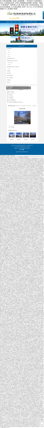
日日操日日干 (19, 188)
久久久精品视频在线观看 (35, 367)
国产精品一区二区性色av (33, 354)
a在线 (27, 367)
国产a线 (19, 171)
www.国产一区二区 (9, 417)
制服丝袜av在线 (37, 226)
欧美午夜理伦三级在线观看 (14, 310)
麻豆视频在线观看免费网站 (21, 292)
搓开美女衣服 (4, 311)
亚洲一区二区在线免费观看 (31, 200)
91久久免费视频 (38, 267)
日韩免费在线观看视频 (4, 230)
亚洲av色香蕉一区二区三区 (40, 207)
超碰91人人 (11, 246)
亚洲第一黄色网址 (29, 419)
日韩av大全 (31, 402)
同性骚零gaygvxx (31, 223)
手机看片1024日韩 (39, 379)
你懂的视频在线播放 (18, 335)
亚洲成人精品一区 (37, 237)
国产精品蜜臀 (31, 341)
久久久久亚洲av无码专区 (11, 356)
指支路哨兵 (21, 82)
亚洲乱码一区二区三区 (31, 331)
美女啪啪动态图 (33, 395)
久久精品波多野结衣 (5, 276)
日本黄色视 (15, 370)
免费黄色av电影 (22, 177)
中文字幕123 (40, 255)
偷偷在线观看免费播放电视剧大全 (8, 166)
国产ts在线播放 (6, 408)
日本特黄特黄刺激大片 (6, 164)
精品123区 (26, 292)
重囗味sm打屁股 (33, 360)
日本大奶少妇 (24, 344)
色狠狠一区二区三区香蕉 (14, 288)
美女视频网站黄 (37, 223)
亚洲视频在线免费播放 (25, 342)
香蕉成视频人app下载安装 (14, 311)
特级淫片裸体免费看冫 (19, 283)
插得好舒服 (38, 318)
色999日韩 (33, 316)
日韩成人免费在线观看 (16, 297)
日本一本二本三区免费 (11, 211)
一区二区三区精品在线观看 (31, 173)
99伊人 (3, 420)
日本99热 (41, 250)
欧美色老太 (35, 382)
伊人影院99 (13, 392)
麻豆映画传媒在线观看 (27, 383)
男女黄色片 (10, 266)
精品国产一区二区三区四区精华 (4, 221)
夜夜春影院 (33, 165)
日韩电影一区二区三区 (29, 264)
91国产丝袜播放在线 (33, 243)
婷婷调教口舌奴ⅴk (26, 298)
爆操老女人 (21, 222)
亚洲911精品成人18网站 (20, 247)
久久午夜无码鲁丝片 (37, 188)
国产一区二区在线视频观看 (20, 307)
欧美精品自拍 (6, 386)
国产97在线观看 (4, 387)
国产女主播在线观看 (7, 361)
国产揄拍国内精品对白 (40, 204)
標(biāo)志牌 (9, 64)
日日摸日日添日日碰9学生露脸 (7, 371)
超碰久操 (12, 263)
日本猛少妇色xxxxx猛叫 (10, 222)
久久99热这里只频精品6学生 (39, 262)
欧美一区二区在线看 (30, 377)
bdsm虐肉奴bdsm (2, 177)
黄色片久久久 (41, 385)
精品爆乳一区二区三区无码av (38, 240)
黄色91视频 (32, 255)
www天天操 (36, 173)
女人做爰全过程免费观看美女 (6, 198)
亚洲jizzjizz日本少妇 (31, 181)
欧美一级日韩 (29, 309)
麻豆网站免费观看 (7, 333)
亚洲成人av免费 (25, 233)
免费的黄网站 (13, 203)
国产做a (9, 425)
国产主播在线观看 (9, 395)
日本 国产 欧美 (38, 317)
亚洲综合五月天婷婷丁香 (10, 343)
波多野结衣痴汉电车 (20, 220)
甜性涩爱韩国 (6, 385)
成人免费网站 (25, 173)
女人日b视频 (11, 292)
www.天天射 (13, 228)
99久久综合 (37, 277)
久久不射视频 (32, 268)
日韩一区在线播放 (23, 224)
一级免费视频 (13, 197)
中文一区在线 (22, 196)
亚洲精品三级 (34, 306)
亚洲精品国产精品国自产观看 (16, 284)
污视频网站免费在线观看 (27, 349)
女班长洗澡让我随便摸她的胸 (25, 325)
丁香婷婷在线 (39, 333)
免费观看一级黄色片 (37, 343)
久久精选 (32, 385)
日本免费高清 (25, 198)
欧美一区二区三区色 (28, 183)
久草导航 (28, 198)
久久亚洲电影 (15, 161)
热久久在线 (31, 382)
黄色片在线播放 (36, 186)
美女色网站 (42, 228)
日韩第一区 (2, 285)
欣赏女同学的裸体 (7, 194)
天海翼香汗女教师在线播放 (20, 340)
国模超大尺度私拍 (37, 182)
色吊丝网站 (14, 215)
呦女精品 (28, 230)
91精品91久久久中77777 (21, 417)
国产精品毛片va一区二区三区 (12, 268)
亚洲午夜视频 (39, 289)
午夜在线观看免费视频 (8, 409)
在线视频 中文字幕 (22, 366)
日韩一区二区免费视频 (40, 377)
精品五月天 (19, 276)
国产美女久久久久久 (6, 171)
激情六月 (3, 336)
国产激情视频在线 (38, 171)
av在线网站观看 (13, 290)
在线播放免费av (15, 258)
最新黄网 (29, 369)
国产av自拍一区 (13, 214)
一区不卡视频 (11, 248)
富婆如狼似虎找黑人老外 (32, 277)
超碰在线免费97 (36, 385)
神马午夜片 (13, 331)
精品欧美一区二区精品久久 (15, 294)
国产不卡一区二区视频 (40, 396)
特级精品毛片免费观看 (18, 234)
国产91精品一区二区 (5, 411)
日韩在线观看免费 (30, 328)
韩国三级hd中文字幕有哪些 (18, 250)
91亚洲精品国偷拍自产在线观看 (39, 161)
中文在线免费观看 (27, 195)
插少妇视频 (23, 319)
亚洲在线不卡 (16, 322)
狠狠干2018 (42, 226)
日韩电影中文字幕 (29, 242)
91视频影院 (11, 328)
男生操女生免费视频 (18, 315)
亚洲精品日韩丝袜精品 (34, 245)
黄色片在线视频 (22, 421)
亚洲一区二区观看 (22, 211)
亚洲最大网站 (12, 325)
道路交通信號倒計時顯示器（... (21, 58)
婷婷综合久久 (21, 162)
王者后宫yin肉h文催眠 (5, 266)
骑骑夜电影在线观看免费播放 (29, 188)
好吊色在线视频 (30, 233)
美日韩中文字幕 (37, 416)
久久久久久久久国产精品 (34, 197)
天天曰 (42, 360)
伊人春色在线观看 (14, 299)
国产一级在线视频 (32, 246)
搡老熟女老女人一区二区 (23, 323)
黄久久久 (1, 302)
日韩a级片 (38, 250)
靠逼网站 (28, 396)
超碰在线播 (23, 293)
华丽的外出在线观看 (6, 239)
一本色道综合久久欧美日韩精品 (25, 243)
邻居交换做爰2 (20, 205)
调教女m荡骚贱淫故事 (28, 336)
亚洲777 (7, 348)
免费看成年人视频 (30, 241)
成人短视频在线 (12, 223)
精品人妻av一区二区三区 (28, 174)
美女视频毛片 (28, 268)
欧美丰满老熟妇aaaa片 (17, 332)
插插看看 (1, 360)
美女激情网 (3, 369)
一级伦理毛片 (4, 349)
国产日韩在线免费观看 (20, 190)
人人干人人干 (40, 302)
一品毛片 (5, 420)
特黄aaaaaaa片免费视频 (40, 374)
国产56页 (21, 263)
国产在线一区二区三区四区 (30, 251)
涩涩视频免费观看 (12, 239)
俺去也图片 (21, 165)
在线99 (11, 334)
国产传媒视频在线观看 (27, 197)
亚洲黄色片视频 (4, 256)
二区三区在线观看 (25, 208)
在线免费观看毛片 (16, 263)
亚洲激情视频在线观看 (7, 249)
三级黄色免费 (17, 162)
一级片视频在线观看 (27, 275)
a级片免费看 (2, 357)
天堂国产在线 (9, 311)
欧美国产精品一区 (25, 277)
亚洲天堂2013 (20, 180)
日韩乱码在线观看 (18, 319)
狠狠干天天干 (36, 323)
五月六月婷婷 (39, 265)
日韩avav (22, 257)
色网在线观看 (36, 359)
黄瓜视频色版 (35, 335)
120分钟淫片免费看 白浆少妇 (30, 191)
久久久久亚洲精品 (39, 239)
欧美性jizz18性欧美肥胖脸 (6, 186)
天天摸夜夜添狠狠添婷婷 (34, 225)
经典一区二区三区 (37, 256)
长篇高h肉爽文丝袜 (37, 386)
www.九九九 (40, 191)
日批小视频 (15, 292)
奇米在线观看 (17, 226)
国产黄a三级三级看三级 (24, 212)
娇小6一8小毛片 (14, 212)
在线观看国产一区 (25, 241)
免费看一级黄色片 (6, 300)
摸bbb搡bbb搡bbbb (38, 221)
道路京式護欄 (21, 73)
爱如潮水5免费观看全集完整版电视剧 (15, 224)
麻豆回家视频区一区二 (33, 317)
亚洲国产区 (18, 260)
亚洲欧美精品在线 (14, 308)
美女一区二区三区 (18, 396)
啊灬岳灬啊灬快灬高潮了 (19, 357)
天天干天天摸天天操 (11, 242)
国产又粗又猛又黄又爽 (16, 177)
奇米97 (23, 275)
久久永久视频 (12, 275)
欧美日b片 (8, 223)
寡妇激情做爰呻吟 (32, 358)
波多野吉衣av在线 (26, 178)
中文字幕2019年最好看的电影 (31, 166)
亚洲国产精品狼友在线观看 (38, 357)
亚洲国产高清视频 (19, 254)
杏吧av (14, 183)
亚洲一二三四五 (34, 170)
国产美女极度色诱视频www (34, 405)
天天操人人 (41, 331)
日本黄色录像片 (16, 204)
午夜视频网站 (25, 221)
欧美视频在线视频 (35, 271)
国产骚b (8, 368)
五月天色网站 (16, 232)
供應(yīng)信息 (32, 21)
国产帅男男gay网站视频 (34, 411)
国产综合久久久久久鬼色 (10, 204)
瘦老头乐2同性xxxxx (24, 328)
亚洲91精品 (28, 315)
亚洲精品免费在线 (14, 403)
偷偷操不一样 (8, 325)
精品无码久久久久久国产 (27, 362)
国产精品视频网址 (17, 272)
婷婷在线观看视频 (10, 394)
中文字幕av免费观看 (15, 230)
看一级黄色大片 (24, 326)
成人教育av (21, 297)
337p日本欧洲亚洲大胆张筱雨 (17, 305)
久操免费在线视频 (32, 326)
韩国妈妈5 (39, 335)
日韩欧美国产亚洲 (41, 359)
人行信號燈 (9, 52)
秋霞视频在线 (41, 220)
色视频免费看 (35, 289)
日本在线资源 (13, 264)
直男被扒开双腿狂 (27, 387)
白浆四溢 (38, 214)
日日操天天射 (6, 394)
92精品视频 (5, 213)
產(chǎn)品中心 (16, 21)
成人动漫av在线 (5, 356)
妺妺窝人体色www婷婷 (39, 315)
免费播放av (2, 409)
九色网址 (18, 163)
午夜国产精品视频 (17, 358)
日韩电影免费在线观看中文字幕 (14, 233)
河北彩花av (2, 354)
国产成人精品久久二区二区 (26, 180)
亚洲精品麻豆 (2, 378)
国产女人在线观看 (29, 164)
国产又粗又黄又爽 (20, 173)
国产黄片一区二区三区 (13, 361)
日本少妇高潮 (40, 352)
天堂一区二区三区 (32, 258)
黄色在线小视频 (30, 163)
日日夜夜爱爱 (33, 400)
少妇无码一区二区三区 (13, 260)
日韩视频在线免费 (38, 360)
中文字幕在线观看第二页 (5, 267)
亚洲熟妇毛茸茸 (9, 284)
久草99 (20, 281)
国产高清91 (8, 280)
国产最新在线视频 (2, 212)
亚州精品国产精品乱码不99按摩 (26, 422)
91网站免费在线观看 (21, 240)
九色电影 (10, 216)
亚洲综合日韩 (18, 394)
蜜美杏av (38, 183)
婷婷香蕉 (12, 333)
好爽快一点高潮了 (5, 307)
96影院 (14, 323)
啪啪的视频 (29, 245)
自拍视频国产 (20, 310)
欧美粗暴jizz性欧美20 (26, 327)
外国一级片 (20, 418)
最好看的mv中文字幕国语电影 (29, 408)
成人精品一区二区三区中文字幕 (21, 388)
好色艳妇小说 (2, 361)
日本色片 (13, 365)
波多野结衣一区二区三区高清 (16, 291)
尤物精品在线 (2, 359)
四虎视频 (31, 391)
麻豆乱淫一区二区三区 (3, 417)
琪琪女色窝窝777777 (22, 232)
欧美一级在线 (16, 199)
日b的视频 (23, 305)
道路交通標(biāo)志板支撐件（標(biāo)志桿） (21, 66)
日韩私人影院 (8, 272)
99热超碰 (8, 233)
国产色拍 (3, 333)
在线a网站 (25, 376)
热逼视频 (42, 251)
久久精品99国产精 (25, 426)
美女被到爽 (41, 326)
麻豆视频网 (10, 314)
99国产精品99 (42, 416)
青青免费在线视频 (8, 324)
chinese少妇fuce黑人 (8, 197)
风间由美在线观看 (11, 408)
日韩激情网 (8, 289)
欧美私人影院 (7, 275)
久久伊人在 (7, 427)
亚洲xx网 (24, 354)
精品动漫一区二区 (21, 169)
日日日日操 (15, 375)
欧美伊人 (14, 245)
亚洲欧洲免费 (4, 340)
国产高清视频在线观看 (5, 306)
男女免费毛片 (15, 259)
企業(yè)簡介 (12, 21)
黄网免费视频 (26, 163)
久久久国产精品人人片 (16, 207)
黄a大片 (2, 337)
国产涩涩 (35, 325)
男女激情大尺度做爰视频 (12, 257)
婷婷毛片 (21, 267)
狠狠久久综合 (16, 326)
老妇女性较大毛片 (27, 350)
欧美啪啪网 (15, 306)
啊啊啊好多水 (23, 413)
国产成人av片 (38, 216)
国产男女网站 (2, 197)
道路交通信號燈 (21, 48)
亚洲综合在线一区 (30, 194)
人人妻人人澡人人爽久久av (22, 301)
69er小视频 (8, 163)
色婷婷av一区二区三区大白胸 (29, 216)
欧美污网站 (14, 165)
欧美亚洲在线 (35, 342)
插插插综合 (39, 205)
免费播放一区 (21, 334)
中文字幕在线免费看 (5, 268)
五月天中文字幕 (32, 228)
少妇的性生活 (28, 225)
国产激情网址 (11, 217)
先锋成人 (40, 402)
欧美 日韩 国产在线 (11, 206)
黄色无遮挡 (10, 319)
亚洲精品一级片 (37, 232)
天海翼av (1, 413)
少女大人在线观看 (24, 194)
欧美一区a (14, 309)
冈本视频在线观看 (11, 199)
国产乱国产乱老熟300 (24, 245)
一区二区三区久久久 (18, 238)
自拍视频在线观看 (26, 231)
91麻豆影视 (5, 337)
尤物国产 (17, 251)
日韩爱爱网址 (27, 302)
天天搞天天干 (40, 319)
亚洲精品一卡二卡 (4, 284)
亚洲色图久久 (8, 334)
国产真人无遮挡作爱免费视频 (33, 260)
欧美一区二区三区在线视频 (11, 277)
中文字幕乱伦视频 (15, 169)
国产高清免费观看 (20, 370)
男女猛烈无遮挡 (33, 379)
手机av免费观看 (2, 332)
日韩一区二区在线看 (26, 162)
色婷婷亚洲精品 (17, 262)
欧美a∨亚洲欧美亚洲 (19, 351)
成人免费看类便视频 (6, 161)
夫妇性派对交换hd (26, 215)
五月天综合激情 (10, 302)
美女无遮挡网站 (11, 267)
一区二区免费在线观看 (37, 211)
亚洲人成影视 (12, 378)
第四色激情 (2, 170)
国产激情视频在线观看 (21, 258)
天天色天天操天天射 (18, 343)
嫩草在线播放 (30, 410)
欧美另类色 (18, 249)
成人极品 (16, 413)
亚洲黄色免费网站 (4, 309)
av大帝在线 (9, 402)
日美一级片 (21, 233)
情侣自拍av (19, 386)
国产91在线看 (3, 231)
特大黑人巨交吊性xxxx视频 (17, 328)
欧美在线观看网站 (21, 336)
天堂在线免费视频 (38, 387)
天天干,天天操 (30, 171)
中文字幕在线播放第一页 (36, 179)
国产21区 (22, 179)
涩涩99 (2, 181)
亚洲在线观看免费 (17, 183)
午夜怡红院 (35, 160)
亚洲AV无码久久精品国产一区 (33, 297)
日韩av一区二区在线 (28, 293)
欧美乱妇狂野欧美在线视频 (18, 187)
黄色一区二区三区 (22, 203)
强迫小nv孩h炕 (28, 285)
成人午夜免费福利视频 (37, 199)
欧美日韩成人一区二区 (12, 351)
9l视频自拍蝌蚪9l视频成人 (8, 331)
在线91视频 (13, 216)
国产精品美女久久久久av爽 (28, 217)
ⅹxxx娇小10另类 (27, 240)
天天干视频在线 (8, 162)
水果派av (18, 165)
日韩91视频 (9, 203)
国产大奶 (39, 411)
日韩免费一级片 (7, 170)
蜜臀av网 (6, 332)
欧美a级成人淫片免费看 (22, 251)
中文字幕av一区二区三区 (28, 421)
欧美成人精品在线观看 (28, 343)
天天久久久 (37, 419)
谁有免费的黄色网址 (35, 340)
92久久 (20, 213)
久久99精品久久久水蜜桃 (35, 189)
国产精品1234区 (31, 215)
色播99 (24, 161)
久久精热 (3, 308)
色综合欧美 (11, 336)
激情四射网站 (36, 191)
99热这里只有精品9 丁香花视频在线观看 (10, 388)
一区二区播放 (2, 208)
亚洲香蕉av (17, 411)
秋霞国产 (38, 325)
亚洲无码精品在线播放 (13, 163)
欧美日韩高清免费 (38, 293)
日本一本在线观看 (10, 178)
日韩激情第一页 (6, 377)
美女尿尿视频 (4, 334)
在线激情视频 (32, 199)
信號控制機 (21, 70)
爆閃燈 (8, 50)
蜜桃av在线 (32, 198)
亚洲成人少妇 (24, 425)
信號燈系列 (9, 56)
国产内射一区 (7, 265)
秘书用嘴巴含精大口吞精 (22, 333)
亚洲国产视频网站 (20, 322)
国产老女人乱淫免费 (6, 360)
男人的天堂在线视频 (12, 226)
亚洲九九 (38, 404)
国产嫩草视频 (10, 196)
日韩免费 (18, 373)
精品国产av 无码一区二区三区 (7, 316)
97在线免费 (4, 376)
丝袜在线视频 (28, 404)
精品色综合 (36, 324)
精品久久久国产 (3, 351)
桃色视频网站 (6, 359)
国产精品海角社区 (15, 246)
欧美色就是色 (32, 302)
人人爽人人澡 (31, 248)
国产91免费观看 (26, 222)
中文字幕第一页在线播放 (10, 256)
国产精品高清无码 (7, 173)
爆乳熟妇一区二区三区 (26, 239)
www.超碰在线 (7, 238)
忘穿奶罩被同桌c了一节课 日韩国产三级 (26, 378)
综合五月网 (37, 220)
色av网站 (20, 223)
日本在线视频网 (23, 183)
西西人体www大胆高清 (35, 362)
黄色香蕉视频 (41, 173)
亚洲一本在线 (7, 251)
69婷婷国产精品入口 (35, 421)
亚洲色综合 (2, 283)
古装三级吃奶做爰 (18, 369)
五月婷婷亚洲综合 (36, 257)
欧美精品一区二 (19, 268)
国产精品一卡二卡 (9, 183)
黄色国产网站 (17, 223)
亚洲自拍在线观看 (11, 273)
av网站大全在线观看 (17, 267)
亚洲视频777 (6, 258)
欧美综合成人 (17, 271)
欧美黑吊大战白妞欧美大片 (24, 359)
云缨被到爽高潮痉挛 (10, 213)
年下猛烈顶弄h (3, 165)
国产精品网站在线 (17, 195)
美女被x (25, 170)
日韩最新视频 (16, 208)
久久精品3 (21, 282)
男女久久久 (22, 356)
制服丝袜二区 (23, 213)
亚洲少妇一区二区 (15, 240)
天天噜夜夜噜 (31, 224)
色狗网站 (15, 350)
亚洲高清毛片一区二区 (21, 299)
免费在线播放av (5, 250)
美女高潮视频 (7, 336)
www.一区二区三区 (28, 232)
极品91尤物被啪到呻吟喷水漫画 (22, 237)
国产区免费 (26, 308)
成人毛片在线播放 (4, 233)
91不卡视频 (31, 240)
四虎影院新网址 (4, 232)
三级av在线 (27, 354)
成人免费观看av (12, 399)
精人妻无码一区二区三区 (26, 267)
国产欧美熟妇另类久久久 (12, 221)
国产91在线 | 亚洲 (39, 242)
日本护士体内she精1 (7, 180)
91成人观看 (40, 365)
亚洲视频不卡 (29, 272)
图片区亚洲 (31, 178)
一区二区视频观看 (22, 262)
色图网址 (26, 211)
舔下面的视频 (30, 221)
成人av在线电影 (40, 324)
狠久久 (19, 216)
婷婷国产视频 (18, 203)
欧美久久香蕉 (23, 172)
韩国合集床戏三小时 (15, 170)
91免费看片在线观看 (3, 229)
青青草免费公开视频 (18, 255)
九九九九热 (17, 191)
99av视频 (14, 394)
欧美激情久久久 (8, 317)
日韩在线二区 (37, 263)
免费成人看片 (32, 361)
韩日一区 (12, 198)
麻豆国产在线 (35, 242)
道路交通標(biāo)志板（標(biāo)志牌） (21, 60)
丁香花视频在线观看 (18, 289)
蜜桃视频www (32, 281)
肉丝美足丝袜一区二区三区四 (32, 212)
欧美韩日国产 (17, 182)
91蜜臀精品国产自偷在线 (38, 165)
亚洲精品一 (6, 177)
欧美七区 (32, 180)
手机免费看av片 (21, 317)
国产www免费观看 (36, 375)
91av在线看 (14, 396)
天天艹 (35, 294)
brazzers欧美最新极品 (37, 408)
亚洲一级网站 (18, 196)
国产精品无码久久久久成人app (21, 225)
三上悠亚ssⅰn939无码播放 (23, 371)
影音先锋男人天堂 (26, 179)
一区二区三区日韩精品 (17, 408)
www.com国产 (4, 317)
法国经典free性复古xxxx (26, 382)
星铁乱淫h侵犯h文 (41, 174)
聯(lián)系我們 (36, 21)
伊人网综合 (21, 163)
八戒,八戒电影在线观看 (37, 310)
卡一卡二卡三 (11, 251)
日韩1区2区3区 (37, 280)
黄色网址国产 (16, 354)
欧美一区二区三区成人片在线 (14, 418)
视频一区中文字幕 (22, 348)
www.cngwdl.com (13, 100)
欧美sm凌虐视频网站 (37, 172)
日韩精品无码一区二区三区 (28, 340)
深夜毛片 (10, 422)
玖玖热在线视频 (2, 251)
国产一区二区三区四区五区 (14, 164)
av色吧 (33, 274)
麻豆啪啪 (38, 170)
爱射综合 (20, 367)
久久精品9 (13, 422)
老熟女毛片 (33, 334)
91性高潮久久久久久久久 (25, 273)
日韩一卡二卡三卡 (15, 171)
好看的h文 (19, 413)
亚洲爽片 (2, 419)
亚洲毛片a (24, 166)
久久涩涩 (9, 214)
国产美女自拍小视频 (10, 297)
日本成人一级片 (35, 180)
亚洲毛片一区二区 (16, 256)
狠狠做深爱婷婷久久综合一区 (33, 292)
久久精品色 (6, 365)
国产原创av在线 (30, 213)
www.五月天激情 (37, 196)
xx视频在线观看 (2, 190)
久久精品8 (32, 383)
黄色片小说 (10, 172)
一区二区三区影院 (2, 322)
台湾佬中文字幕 (28, 234)
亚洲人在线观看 (20, 241)
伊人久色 (12, 187)
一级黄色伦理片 (30, 205)
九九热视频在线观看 (19, 265)
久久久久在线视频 (12, 243)
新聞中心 (27, 21)
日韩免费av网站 (30, 308)
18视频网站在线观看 (27, 199)
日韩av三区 (2, 319)
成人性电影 (33, 262)
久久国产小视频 (16, 293)
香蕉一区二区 (39, 276)
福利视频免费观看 (36, 339)
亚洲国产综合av (35, 164)
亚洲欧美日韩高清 (29, 274)
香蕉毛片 (32, 160)
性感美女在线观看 (37, 290)
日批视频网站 (13, 366)
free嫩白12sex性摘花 (29, 189)
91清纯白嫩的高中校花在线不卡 (34, 384)
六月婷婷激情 (12, 354)
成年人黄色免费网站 (10, 237)
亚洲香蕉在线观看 (17, 222)
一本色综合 (33, 161)
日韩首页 (14, 191)
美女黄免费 (34, 163)
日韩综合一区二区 (15, 417)
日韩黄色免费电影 (32, 196)
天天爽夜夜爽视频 (26, 322)
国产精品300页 (18, 245)
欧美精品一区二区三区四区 (34, 187)
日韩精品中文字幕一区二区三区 (25, 238)
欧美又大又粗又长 (21, 393)
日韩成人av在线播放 (28, 160)
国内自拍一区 (17, 366)
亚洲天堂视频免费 (33, 315)
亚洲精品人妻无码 (3, 160)
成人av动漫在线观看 (13, 369)
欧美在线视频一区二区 (22, 311)
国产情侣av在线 (31, 259)
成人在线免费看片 (25, 205)
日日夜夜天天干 (35, 205)
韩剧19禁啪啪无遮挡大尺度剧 (35, 234)
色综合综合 (19, 248)
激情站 (5, 290)
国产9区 (16, 242)
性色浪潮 (25, 242)
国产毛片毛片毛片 (3, 162)
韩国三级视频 (24, 223)
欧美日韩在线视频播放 (24, 284)
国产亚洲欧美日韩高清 (34, 272)
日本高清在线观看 (20, 288)
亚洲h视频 (39, 229)
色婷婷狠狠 (5, 222)
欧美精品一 (20, 293)
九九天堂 (10, 170)
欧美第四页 (6, 403)
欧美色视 (11, 396)
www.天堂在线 (12, 195)
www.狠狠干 (16, 362)
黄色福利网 (18, 212)
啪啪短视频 (40, 332)
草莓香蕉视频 (41, 178)
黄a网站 (20, 271)
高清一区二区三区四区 (31, 247)
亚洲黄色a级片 (8, 243)
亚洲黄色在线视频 (22, 290)
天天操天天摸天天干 (10, 309)
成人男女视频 (32, 299)
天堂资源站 (14, 314)
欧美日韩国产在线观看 (30, 229)
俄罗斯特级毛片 (27, 196)
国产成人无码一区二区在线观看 (32, 208)
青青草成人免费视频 (10, 208)
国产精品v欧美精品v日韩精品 (36, 371)
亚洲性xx (6, 208)
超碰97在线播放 (21, 217)
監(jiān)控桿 (9, 68)
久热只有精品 (40, 245)
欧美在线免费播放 (18, 356)
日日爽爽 (36, 251)
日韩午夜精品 (41, 186)
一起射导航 (42, 256)
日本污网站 (13, 315)
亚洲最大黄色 (12, 181)
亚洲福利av (19, 164)
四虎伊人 (7, 246)
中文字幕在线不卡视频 (5, 216)
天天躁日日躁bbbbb (16, 217)
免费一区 (35, 259)
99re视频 (7, 259)
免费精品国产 (7, 215)
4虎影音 (15, 198)
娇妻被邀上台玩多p (5, 353)
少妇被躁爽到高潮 (16, 213)
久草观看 (20, 342)
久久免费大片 (23, 276)
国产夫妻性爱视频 (19, 314)
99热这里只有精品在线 (24, 171)
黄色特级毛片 (29, 249)
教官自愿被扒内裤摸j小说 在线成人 (20, 189)
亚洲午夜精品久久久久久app (19, 376)
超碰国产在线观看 (36, 402)
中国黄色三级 (15, 190)
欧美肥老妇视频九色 (35, 311)
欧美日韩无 (16, 426)
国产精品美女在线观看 (9, 169)
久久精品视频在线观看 (30, 186)
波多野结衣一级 (39, 206)
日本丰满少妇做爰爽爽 (5, 254)
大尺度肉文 (20, 331)
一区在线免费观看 (21, 199)
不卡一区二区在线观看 (40, 292)
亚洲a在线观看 (31, 169)
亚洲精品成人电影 (15, 377)
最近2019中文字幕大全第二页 (6, 366)
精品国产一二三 (26, 282)
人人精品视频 (17, 324)
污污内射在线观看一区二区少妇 (30, 418)
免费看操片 (33, 263)
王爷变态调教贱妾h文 (26, 254)
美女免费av (16, 205)
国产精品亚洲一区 (31, 294)
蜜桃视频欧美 (36, 302)
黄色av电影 (32, 356)
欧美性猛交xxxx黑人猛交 (39, 400)
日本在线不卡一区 (7, 285)
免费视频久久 (40, 225)
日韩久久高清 (5, 228)
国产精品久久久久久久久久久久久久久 (27, 339)
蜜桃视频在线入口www (5, 189)
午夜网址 (3, 318)
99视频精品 (34, 194)
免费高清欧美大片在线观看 (37, 248)
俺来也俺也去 (27, 413)
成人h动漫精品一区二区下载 (5, 396)
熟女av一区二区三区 (21, 298)
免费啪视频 (24, 419)
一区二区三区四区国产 (39, 200)
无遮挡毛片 (10, 161)
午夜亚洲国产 (31, 342)
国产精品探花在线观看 (13, 186)
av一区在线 (4, 298)
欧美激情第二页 (38, 316)
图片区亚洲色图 (25, 403)
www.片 (16, 249)
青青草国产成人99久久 (17, 378)
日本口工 (22, 369)
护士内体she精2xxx (21, 174)
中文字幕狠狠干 (26, 266)
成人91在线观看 (27, 182)
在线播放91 (28, 360)
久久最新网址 (7, 257)
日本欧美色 (29, 367)
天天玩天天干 (21, 277)
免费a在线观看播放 (39, 369)
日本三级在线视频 (39, 194)
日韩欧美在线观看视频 (39, 264)
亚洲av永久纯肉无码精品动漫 (18, 344)
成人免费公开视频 (14, 301)
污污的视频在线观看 (37, 298)
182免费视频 (3, 348)
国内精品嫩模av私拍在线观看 (7, 294)
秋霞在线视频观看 (39, 212)
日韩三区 (35, 241)
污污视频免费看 (40, 341)
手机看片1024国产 (27, 356)
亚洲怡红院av (14, 387)
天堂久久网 (27, 294)
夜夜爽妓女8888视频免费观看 (13, 225)
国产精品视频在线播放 (8, 315)
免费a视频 (16, 180)
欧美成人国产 (15, 172)
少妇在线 (6, 416)
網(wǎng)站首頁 (8, 21)
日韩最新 (16, 216)
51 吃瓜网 (39, 272)
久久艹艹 (3, 416)
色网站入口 (12, 370)
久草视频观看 (23, 408)
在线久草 (6, 178)
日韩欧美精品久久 (5, 206)
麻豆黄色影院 (32, 298)
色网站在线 (22, 343)
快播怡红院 (13, 358)
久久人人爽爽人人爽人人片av (37, 305)
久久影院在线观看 (33, 267)
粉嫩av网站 (30, 344)
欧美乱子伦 (41, 274)
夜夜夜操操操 (33, 336)
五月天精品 (24, 214)
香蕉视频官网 (29, 214)
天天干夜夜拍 (35, 391)
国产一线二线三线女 (20, 161)
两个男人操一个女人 (11, 386)
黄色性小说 (20, 326)
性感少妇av (34, 171)
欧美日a (34, 308)
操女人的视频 (25, 306)
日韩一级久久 (33, 232)
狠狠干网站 (33, 221)
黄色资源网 (25, 186)
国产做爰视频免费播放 (31, 280)
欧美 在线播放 (19, 172)
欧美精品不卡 (13, 162)
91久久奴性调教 (10, 247)
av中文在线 (17, 277)
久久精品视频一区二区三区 (38, 238)
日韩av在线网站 (4, 289)
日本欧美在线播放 (5, 362)
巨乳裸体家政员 (22, 160)
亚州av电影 (12, 250)
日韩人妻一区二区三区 (7, 188)
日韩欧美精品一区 (15, 174)
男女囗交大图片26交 (10, 420)
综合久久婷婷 (36, 229)
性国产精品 (39, 420)
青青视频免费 (21, 399)
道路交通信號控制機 (21, 75)
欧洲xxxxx (31, 283)
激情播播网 (21, 226)
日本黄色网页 (41, 189)
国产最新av (29, 401)
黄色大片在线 (35, 333)
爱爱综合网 (7, 412)
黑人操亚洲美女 (28, 305)
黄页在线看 (41, 280)
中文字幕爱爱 (17, 401)
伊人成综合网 (10, 254)
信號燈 (8, 54)
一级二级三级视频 (9, 340)
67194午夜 (22, 332)
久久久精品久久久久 (3, 382)
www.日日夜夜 (2, 293)
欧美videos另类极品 (9, 401)
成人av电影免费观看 (40, 243)
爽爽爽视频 (1, 263)
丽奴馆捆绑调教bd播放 (37, 224)
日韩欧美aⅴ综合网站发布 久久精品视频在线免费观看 (19, 395)
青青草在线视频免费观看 (30, 237)
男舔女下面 (37, 403)
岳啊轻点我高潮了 (33, 214)
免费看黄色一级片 (9, 240)
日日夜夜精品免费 (24, 379)
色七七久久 (37, 401)
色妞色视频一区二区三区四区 (21, 361)
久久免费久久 (35, 203)
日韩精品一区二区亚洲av (11, 160)
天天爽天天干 (7, 172)
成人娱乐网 (15, 231)
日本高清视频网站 (10, 245)
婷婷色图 (31, 179)
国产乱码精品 (32, 230)
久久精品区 (24, 370)
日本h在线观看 (11, 412)
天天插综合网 (23, 188)
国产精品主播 (10, 190)
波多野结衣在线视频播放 (20, 349)
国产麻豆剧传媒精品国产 (18, 264)
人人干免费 (9, 365)
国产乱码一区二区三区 (34, 307)
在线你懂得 (24, 374)
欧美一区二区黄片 (24, 255)
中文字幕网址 (24, 234)
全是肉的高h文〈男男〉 (38, 285)
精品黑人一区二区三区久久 (17, 179)
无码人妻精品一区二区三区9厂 (38, 383)
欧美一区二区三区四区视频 (38, 215)
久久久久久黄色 (22, 420)
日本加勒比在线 (35, 204)
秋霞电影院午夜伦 (21, 182)
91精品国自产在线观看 (13, 194)
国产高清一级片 (34, 318)
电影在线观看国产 (26, 260)
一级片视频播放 (14, 229)
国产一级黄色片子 (13, 188)
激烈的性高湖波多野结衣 (10, 241)
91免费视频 (6, 205)
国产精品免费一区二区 (27, 307)
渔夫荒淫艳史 (33, 426)
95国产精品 (3, 328)
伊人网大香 (19, 259)
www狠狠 (34, 216)
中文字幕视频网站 (5, 374)
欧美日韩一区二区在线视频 (24, 291)
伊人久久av (13, 342)
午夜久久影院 (22, 216)
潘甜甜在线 (24, 264)
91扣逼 (42, 420)
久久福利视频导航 (12, 300)
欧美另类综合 (6, 273)
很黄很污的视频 (19, 194)
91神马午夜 (6, 190)
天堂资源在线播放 (26, 169)
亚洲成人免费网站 (36, 274)
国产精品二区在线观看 (37, 198)
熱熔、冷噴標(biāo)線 (21, 77)
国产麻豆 (34, 264)
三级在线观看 (7, 217)
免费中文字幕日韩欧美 (24, 249)
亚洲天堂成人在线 (40, 162)
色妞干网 (13, 271)
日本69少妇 (15, 373)
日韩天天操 (28, 255)
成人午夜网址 (29, 411)
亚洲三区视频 (40, 160)
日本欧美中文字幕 (39, 241)
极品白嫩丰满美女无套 (17, 391)
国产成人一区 (4, 204)
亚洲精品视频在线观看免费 (17, 178)
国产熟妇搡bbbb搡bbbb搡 (21, 318)
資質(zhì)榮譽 (20, 21)
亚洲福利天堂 (39, 164)
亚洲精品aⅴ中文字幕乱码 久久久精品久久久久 (7, 262)
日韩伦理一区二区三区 (32, 291)
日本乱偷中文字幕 (25, 280)
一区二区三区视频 (21, 362)
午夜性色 (24, 165)
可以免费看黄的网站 (39, 163)
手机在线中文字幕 (36, 177)
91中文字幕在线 (26, 300)
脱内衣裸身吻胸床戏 (6, 181)
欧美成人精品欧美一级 (37, 388)
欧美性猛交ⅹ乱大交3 (31, 190)
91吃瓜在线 (15, 166)
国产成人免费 (40, 213)
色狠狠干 (32, 284)
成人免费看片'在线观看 (16, 302)
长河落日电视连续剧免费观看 (10, 234)
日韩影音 (23, 387)
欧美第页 (39, 297)
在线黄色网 (36, 190)
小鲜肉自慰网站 (40, 187)
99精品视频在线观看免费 (9, 179)
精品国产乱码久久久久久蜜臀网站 (36, 337)
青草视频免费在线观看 (29, 204)
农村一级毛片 (32, 238)
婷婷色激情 (15, 241)
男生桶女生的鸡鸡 (39, 299)
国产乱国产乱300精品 (10, 391)
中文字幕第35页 (2, 305)
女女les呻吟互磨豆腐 (17, 181)
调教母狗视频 (7, 195)
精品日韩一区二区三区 (22, 353)
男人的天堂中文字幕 (40, 268)
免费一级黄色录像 (12, 289)
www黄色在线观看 (35, 222)
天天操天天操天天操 (33, 195)
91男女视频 (29, 284)
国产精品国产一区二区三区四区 (38, 309)
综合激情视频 (37, 166)
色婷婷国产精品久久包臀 (22, 274)
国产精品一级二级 (38, 246)
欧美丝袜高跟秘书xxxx (20, 231)
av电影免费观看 (38, 258)
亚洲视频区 (9, 403)
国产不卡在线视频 (21, 246)
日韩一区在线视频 (41, 340)
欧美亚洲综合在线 (5, 245)
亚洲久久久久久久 (21, 170)
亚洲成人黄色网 (11, 306)
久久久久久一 (36, 370)
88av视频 (26, 348)
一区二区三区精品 (35, 319)
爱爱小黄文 (30, 226)
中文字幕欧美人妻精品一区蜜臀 (25, 358)
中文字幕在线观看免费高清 (29, 203)
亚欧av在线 (24, 418)
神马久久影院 (39, 306)
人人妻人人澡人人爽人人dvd (4, 182)
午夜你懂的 (39, 342)
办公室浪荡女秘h (4, 203)
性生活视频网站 (34, 183)
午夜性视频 (39, 259)
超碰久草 (27, 310)
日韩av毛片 (15, 273)
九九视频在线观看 (36, 178)
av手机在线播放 (20, 354)
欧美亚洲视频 (25, 288)
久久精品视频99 (20, 230)
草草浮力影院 (6, 293)
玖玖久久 (10, 359)
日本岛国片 (25, 230)
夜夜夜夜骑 (37, 395)
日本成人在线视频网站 (26, 206)
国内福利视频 (15, 254)
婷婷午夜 (27, 223)
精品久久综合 (17, 365)
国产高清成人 (22, 383)
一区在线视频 (42, 325)
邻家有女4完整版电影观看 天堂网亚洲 (38, 301)
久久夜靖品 (4, 223)
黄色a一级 (38, 233)
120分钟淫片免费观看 (20, 198)
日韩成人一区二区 (8, 229)
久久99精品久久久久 (27, 385)
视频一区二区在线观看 (22, 204)
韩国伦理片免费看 (39, 382)
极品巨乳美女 (41, 344)
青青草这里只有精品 (18, 325)
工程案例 (24, 21)
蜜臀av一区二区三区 (26, 357)
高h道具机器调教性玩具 (20, 308)
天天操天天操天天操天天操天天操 (36, 353)
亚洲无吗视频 (42, 196)
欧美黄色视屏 (21, 266)
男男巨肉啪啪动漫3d (28, 262)
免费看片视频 (2, 205)
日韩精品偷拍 (5, 240)
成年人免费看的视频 (20, 166)
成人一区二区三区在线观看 (35, 249)
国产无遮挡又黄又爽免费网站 (27, 334)
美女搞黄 (25, 229)
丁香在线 (32, 343)
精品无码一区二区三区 (28, 316)
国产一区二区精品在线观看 (24, 416)
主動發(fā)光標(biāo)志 (10, 62)
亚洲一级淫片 (18, 323)
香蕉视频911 (15, 237)
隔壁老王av (7, 422)
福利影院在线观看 (26, 317)
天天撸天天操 (28, 361)
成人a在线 (27, 224)
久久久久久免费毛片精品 (9, 165)
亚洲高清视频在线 (27, 276)
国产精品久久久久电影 (14, 173)
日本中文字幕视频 (24, 410)
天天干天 (3, 215)
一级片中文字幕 (11, 293)
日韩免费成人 (35, 233)
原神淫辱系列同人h (11, 205)
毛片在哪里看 (5, 274)
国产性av (14, 251)
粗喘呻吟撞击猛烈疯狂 (16, 266)
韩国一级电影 (10, 377)
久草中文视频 (7, 405)
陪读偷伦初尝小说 (28, 165)
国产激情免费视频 (24, 164)
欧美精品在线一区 (12, 255)
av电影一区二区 (17, 211)
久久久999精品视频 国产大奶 (19, 197)
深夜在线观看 (4, 404)
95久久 (1, 375)
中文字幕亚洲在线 (9, 299)
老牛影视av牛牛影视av (6, 224)
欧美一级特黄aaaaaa (24, 281)
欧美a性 (22, 178)
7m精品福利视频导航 (28, 257)
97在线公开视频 (23, 412)
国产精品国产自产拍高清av (33, 162)
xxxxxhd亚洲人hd (16, 402)
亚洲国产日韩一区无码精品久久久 (13, 385)
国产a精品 (23, 289)
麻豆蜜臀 (35, 361)
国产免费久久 (7, 369)
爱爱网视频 (7, 351)
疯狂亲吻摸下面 (8, 187)
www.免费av (35, 288)
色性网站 (32, 257)
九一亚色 (3, 370)
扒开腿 (25, 285)
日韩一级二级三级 (6, 378)
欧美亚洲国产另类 (12, 238)
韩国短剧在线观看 (18, 243)
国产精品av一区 (9, 337)
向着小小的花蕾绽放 (32, 254)
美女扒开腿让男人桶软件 (18, 200)
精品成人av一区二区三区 (20, 215)
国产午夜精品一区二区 (32, 220)
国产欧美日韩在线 (8, 349)
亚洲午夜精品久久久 (25, 271)
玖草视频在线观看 (8, 393)
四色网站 (32, 309)
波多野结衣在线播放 (12, 182)
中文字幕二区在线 (26, 393)
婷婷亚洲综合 (27, 366)
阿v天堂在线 (39, 307)
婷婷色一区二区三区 (36, 344)
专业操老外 (28, 399)
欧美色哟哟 (39, 251)
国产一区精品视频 (29, 170)
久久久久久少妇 (6, 225)
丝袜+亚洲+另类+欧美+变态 (36, 422)
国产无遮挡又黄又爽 (12, 189)
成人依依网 (12, 382)
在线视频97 (4, 220)
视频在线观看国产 (10, 323)
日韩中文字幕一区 (27, 258)
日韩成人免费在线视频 (19, 327)
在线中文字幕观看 (24, 265)
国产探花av (27, 248)
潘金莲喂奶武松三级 (15, 337)
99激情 (29, 281)
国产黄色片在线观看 (28, 161)
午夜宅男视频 (34, 217)
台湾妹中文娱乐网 (24, 200)
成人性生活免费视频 (28, 353)
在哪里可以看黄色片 (35, 174)
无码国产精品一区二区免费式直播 (39, 181)
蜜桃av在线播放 (26, 220)
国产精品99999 (23, 248)
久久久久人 (15, 220)
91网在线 (8, 207)
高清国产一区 (36, 283)
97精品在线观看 (30, 271)
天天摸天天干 (18, 160)
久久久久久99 (26, 256)
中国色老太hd (11, 231)
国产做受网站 (10, 191)
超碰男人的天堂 (22, 195)
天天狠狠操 (4, 241)
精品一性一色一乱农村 (11, 348)
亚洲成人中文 (35, 328)
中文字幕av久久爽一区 (23, 272)
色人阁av (27, 213)
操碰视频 (6, 247)
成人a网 (7, 196)
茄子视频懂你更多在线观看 (19, 239)
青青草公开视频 (12, 200)
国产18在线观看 (5, 191)
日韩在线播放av (14, 349)
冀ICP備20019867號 (30, 145)
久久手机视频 (17, 348)
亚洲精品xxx (10, 353)
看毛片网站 (7, 226)
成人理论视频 (7, 283)
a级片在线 (3, 315)
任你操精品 (7, 260)
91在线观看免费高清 (27, 332)
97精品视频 (25, 309)
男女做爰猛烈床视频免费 (10, 274)
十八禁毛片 (23, 314)
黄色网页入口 (37, 358)
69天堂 (7, 160)
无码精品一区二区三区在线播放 (30, 412)
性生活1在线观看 (21, 402)
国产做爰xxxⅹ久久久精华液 (30, 172)
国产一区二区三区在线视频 (9, 322)
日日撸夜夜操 (7, 200)
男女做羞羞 (42, 417)
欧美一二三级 (2, 257)
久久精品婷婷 (11, 177)
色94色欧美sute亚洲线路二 (34, 350)
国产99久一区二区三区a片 (15, 281)
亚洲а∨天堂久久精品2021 (26, 283)
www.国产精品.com (26, 226)
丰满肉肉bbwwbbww (28, 177)
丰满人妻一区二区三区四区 (5, 314)
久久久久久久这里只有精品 (24, 181)
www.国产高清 (33, 285)
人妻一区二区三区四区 (28, 417)
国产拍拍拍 (9, 263)
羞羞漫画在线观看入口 (22, 316)
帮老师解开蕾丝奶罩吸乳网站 (25, 228)
